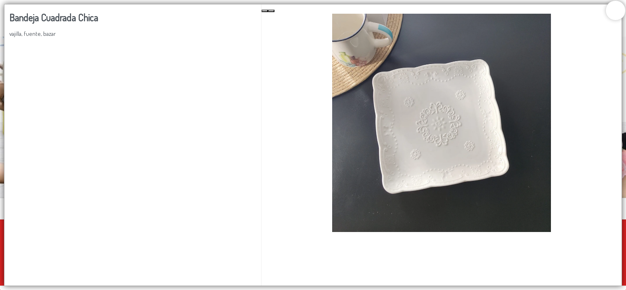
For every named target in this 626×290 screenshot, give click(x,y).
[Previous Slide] (265, 11)
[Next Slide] (271, 11)
